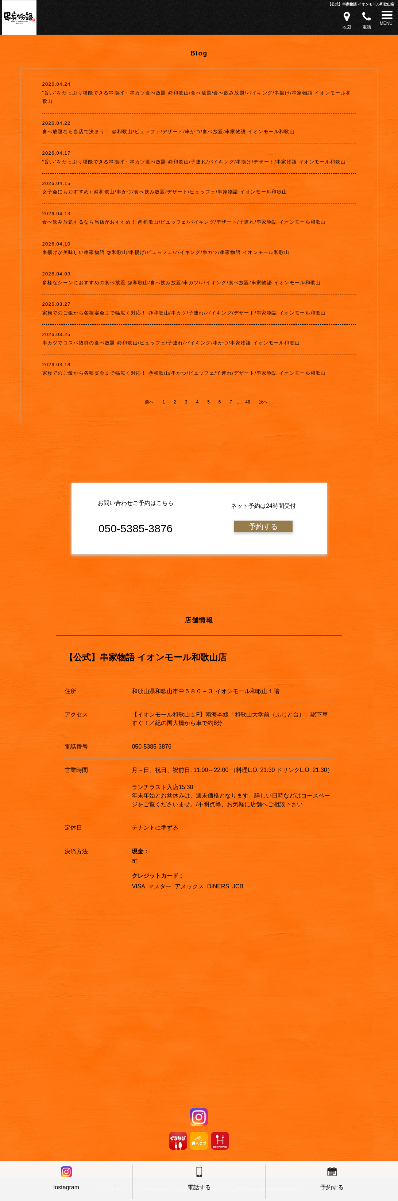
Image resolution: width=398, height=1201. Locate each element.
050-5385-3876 (151, 747)
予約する (263, 526)
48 (247, 402)
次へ (263, 402)
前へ (149, 402)
